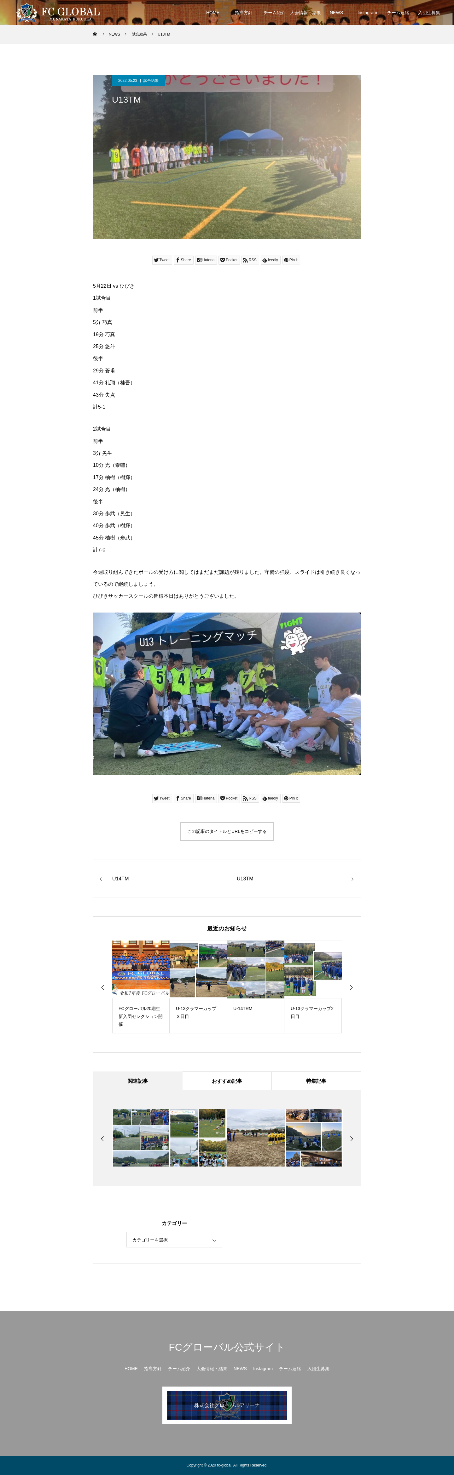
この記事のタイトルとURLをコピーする (227, 831)
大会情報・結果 (305, 12)
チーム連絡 (398, 12)
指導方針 (244, 12)
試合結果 (151, 80)
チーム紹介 (275, 12)
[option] (141, 987)
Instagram (367, 12)
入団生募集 (429, 12)
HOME (212, 12)
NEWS (336, 12)
